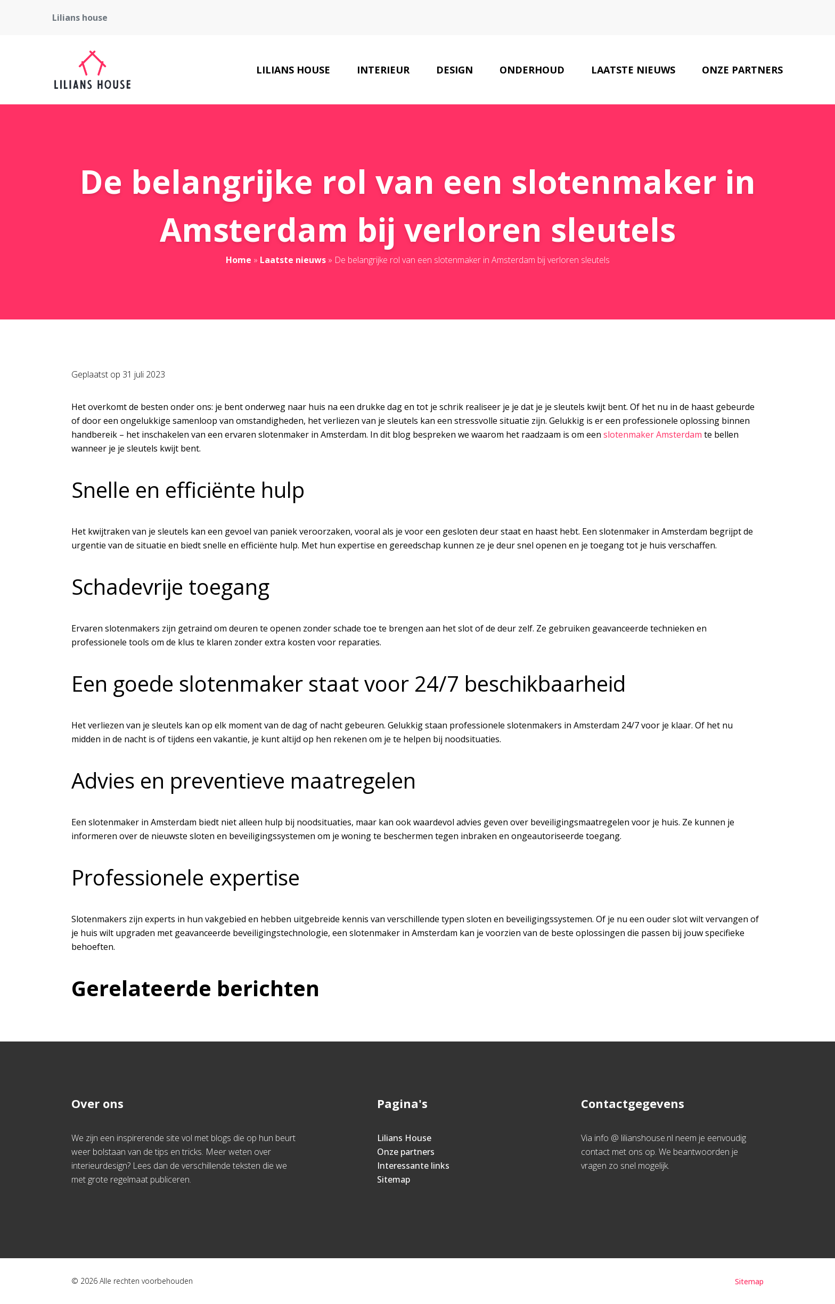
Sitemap (393, 1179)
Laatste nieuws (633, 69)
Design (454, 69)
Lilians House (293, 69)
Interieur (383, 69)
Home (238, 260)
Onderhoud (532, 69)
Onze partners (742, 69)
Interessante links (413, 1165)
